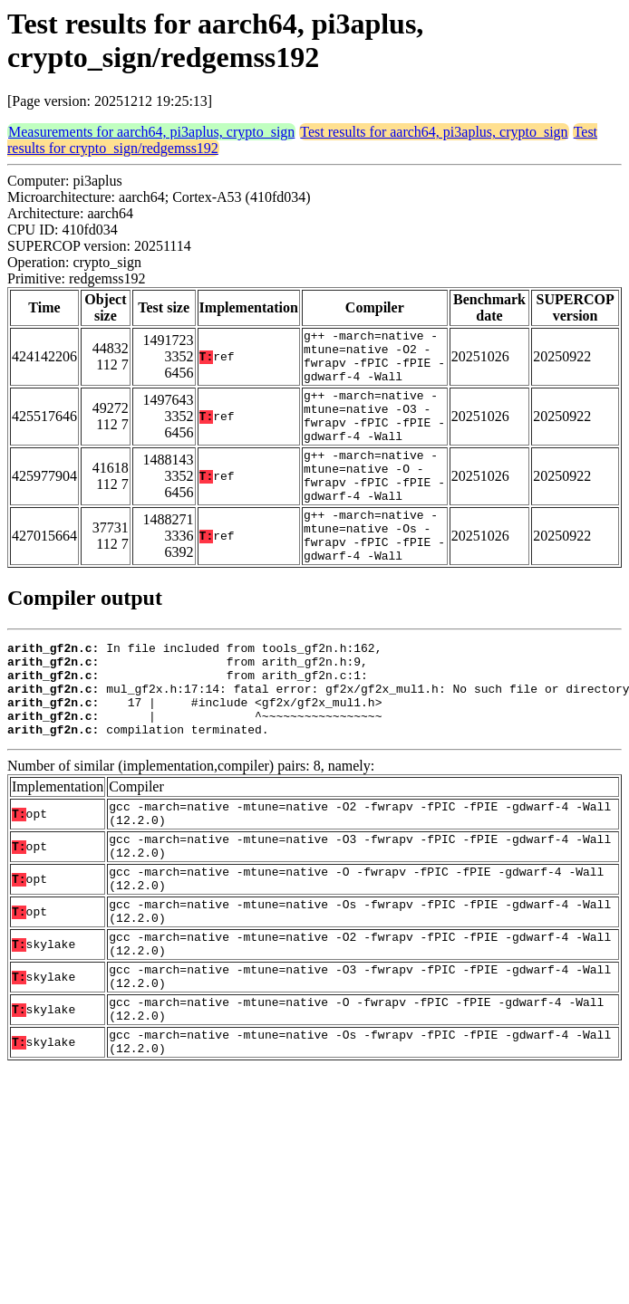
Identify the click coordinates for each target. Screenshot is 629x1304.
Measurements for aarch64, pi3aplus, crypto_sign (151, 131)
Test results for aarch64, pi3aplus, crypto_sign (433, 131)
